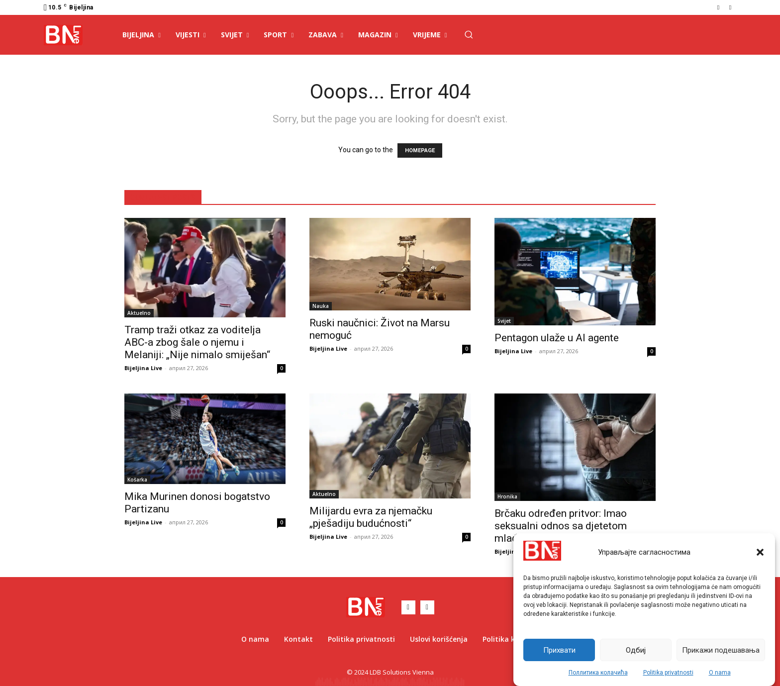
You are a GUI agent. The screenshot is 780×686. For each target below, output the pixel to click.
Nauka (320, 305)
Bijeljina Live (143, 368)
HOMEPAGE (420, 150)
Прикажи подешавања (721, 650)
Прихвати (559, 650)
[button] (760, 552)
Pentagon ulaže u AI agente (556, 338)
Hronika (507, 496)
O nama (720, 672)
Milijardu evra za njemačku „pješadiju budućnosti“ (370, 517)
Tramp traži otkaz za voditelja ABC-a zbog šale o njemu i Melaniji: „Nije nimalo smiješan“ (197, 342)
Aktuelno (139, 312)
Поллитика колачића (598, 672)
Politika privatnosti (668, 672)
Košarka (137, 479)
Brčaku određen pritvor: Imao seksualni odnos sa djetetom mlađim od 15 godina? (560, 525)
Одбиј (636, 650)
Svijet (504, 320)
